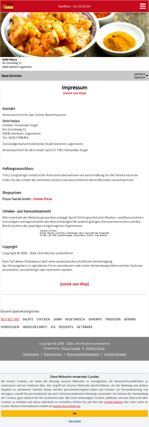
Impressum (31, 354)
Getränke (85, 327)
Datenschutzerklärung (66, 406)
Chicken (43, 319)
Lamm (57, 319)
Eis (53, 327)
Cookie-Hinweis (115, 354)
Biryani (130, 319)
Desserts (66, 327)
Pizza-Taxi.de (71, 348)
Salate (28, 319)
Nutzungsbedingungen (83, 354)
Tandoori (113, 319)
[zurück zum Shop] (74, 93)
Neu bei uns (10, 319)
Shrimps (95, 319)
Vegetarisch (75, 319)
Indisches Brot (35, 327)
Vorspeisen (10, 327)
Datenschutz (53, 354)
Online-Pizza (95, 348)
